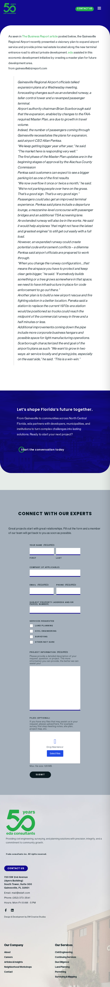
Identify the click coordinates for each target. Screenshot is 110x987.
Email (39, 584)
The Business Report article (40, 36)
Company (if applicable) (45, 567)
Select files (55, 753)
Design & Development (14, 917)
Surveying (41, 637)
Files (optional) (40, 718)
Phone (66, 584)
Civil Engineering (46, 631)
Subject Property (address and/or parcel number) (52, 603)
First (33, 558)
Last (59, 558)
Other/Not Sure (45, 642)
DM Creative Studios (36, 917)
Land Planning (44, 626)
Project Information (49, 652)
